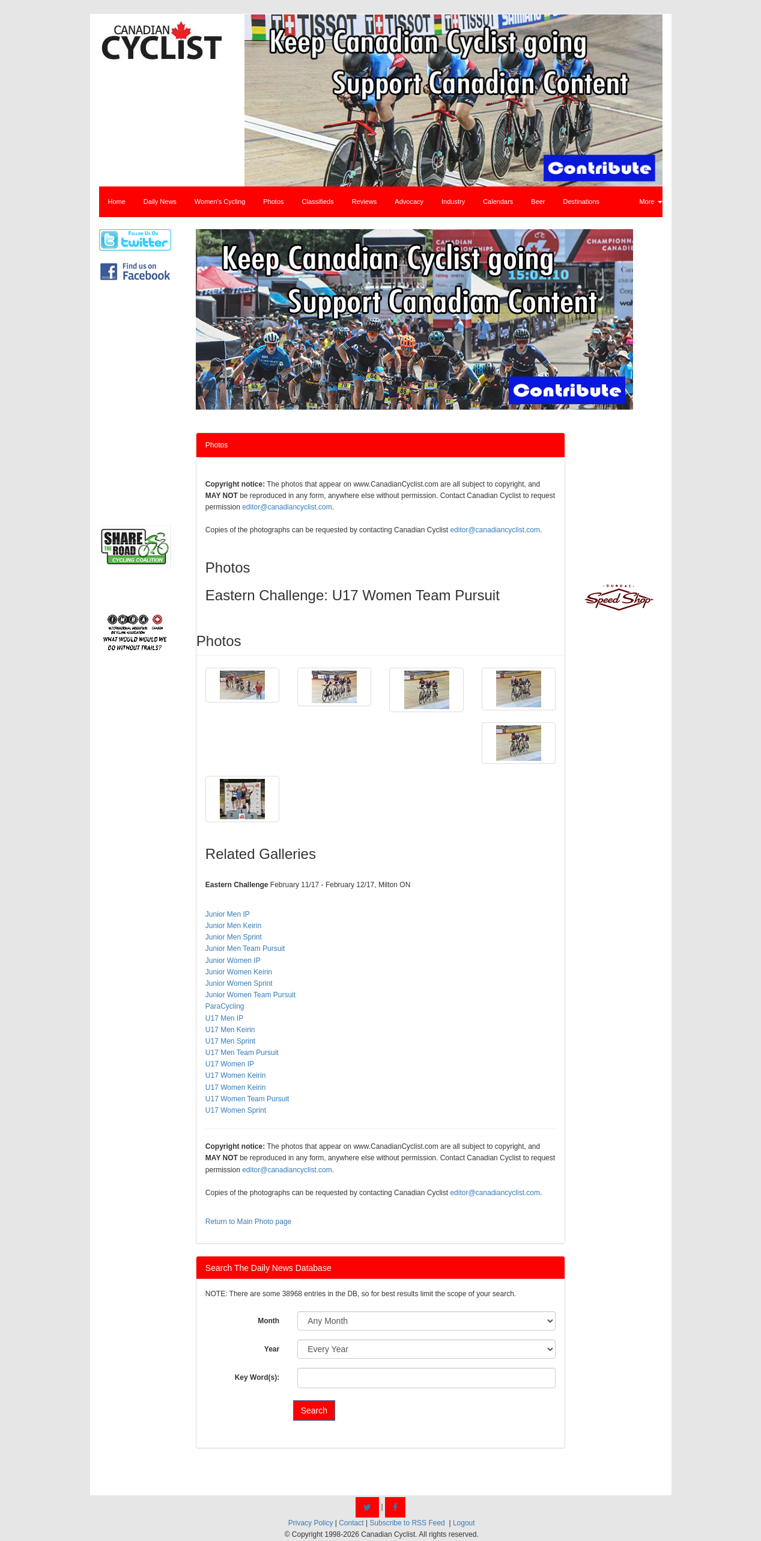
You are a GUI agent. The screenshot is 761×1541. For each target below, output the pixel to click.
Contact (351, 1523)
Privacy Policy (310, 1523)
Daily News (160, 201)
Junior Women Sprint (239, 983)
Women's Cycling (220, 201)
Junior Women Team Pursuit (250, 995)
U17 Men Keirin (230, 1030)
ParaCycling (224, 1006)
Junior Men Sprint (233, 937)
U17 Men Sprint (230, 1041)
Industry (453, 201)
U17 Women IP (229, 1064)
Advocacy (409, 201)
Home (117, 201)
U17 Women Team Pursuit (247, 1099)
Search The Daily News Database (268, 1268)
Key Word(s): (257, 1377)
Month (268, 1321)
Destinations (581, 201)
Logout (464, 1523)
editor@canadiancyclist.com (287, 507)
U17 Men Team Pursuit (242, 1052)
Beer (538, 201)
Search (314, 1410)
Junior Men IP (227, 914)
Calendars (498, 201)
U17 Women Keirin (235, 1075)
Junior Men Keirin (233, 925)
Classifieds (318, 201)
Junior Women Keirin (238, 972)
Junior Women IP (233, 960)
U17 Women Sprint (235, 1110)
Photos (273, 201)
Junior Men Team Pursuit (245, 948)
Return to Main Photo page (248, 1221)
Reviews (364, 201)
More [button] (650, 201)
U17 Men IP (224, 1018)
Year (271, 1349)
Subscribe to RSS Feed (406, 1523)
